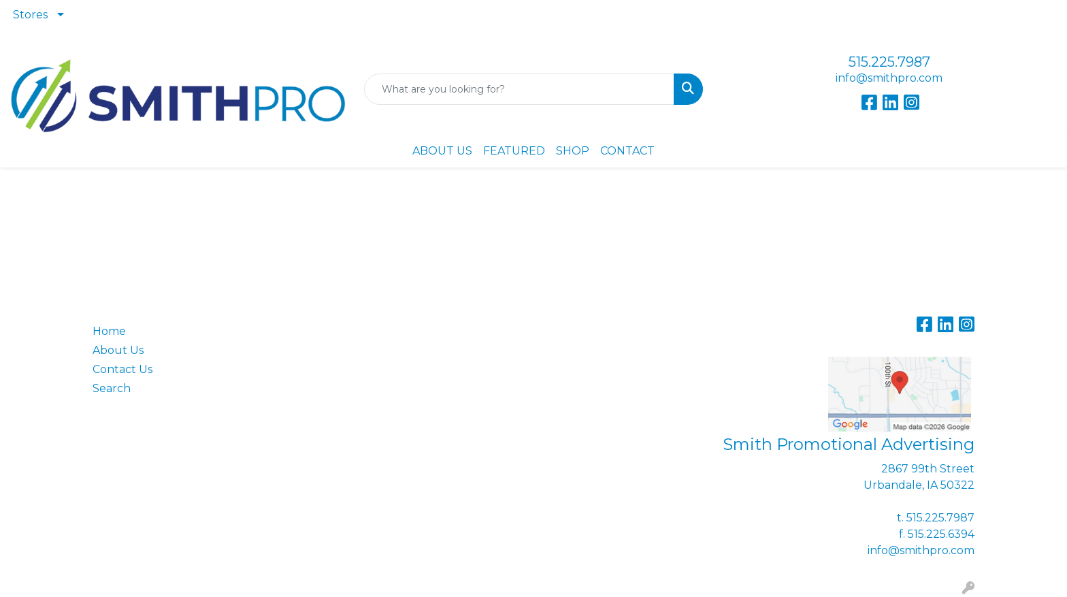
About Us (118, 350)
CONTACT (627, 150)
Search (112, 388)
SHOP (572, 150)
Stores (30, 14)
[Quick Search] (519, 89)
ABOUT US (442, 150)
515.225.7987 (889, 62)
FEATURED (514, 150)
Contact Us (122, 369)
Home (109, 331)
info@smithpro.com (889, 77)
